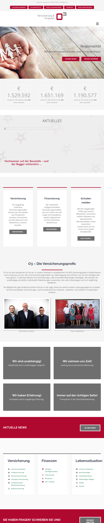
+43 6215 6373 (54, 2)
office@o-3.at (63, 2)
